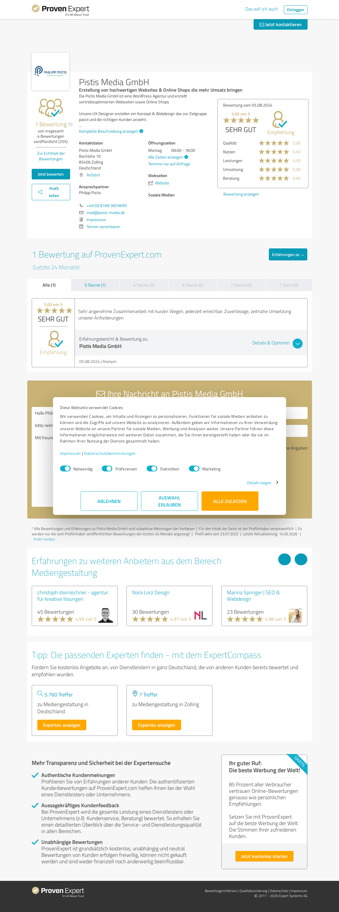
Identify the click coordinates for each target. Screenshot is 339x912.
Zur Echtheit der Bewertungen (51, 155)
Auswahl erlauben (169, 504)
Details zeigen (238, 485)
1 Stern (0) (288, 285)
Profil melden (44, 539)
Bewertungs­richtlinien (221, 890)
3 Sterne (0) (192, 285)
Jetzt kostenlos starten (264, 856)
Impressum (91, 456)
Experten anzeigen (61, 724)
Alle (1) (49, 285)
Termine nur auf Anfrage (169, 163)
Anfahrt (93, 175)
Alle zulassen (230, 504)
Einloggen (295, 9)
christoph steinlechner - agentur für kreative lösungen (72, 595)
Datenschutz (279, 890)
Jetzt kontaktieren (280, 24)
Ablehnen (109, 504)
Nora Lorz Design (151, 592)
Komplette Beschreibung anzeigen (110, 131)
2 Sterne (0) (241, 285)
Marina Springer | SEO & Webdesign (253, 595)
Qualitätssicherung (253, 890)
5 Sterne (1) (95, 285)
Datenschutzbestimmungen (131, 456)
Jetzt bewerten (51, 174)
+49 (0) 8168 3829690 (107, 205)
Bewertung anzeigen (241, 194)
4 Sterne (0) (143, 285)
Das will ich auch (261, 9)
